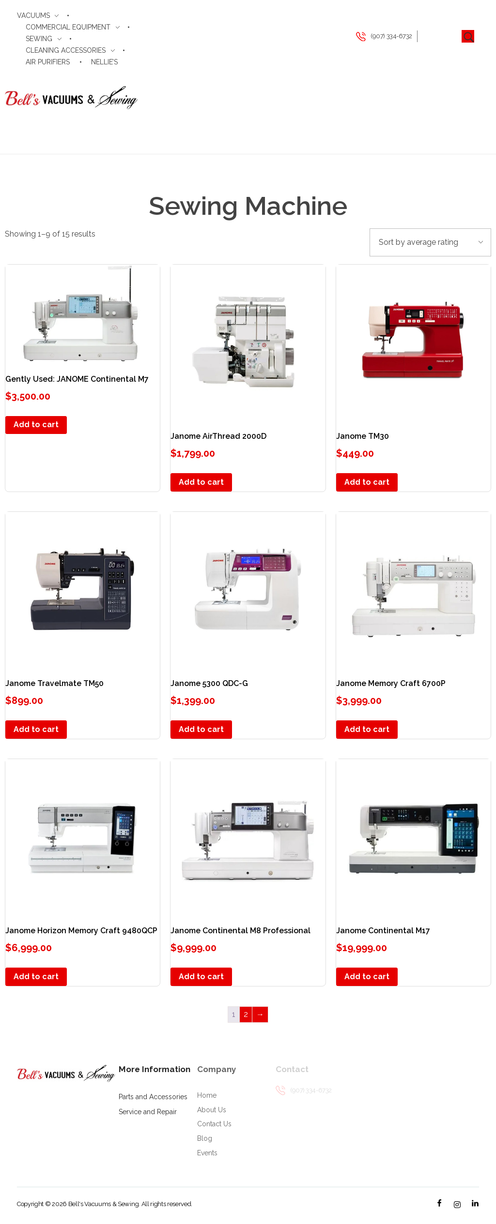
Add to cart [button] (36, 424)
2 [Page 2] (246, 1014)
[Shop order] (430, 242)
